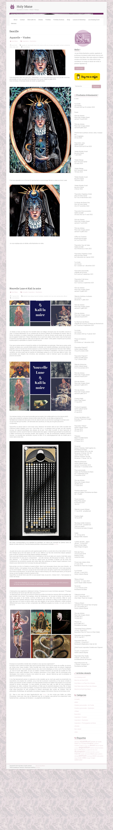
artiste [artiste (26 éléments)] (93, 801)
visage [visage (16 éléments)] (88, 817)
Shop (68, 79)
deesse (32, 355)
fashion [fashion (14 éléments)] (92, 807)
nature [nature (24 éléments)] (92, 813)
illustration (40, 355)
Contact (22, 79)
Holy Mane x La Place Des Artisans (84, 743)
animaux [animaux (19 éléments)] (77, 801)
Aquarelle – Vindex (20, 97)
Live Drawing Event (93, 79)
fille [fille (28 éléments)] (80, 809)
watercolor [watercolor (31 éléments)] (78, 819)
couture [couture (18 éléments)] (76, 805)
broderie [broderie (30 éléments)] (90, 803)
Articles (40, 79)
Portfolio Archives (59, 79)
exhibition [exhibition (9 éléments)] (76, 807)
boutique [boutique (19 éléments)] (84, 803)
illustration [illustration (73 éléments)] (79, 811)
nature (41, 104)
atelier (76, 762)
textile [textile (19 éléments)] (80, 817)
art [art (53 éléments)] (89, 801)
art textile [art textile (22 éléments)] (98, 801)
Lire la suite (79, 128)
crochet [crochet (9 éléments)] (85, 805)
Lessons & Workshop (79, 79)
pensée (58, 355)
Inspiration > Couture (80, 777)
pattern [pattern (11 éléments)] (96, 813)
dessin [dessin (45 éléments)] (92, 805)
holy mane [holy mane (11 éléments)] (95, 809)
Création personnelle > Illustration (84, 768)
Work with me (31, 79)
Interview (13, 83)
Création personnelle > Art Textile (84, 765)
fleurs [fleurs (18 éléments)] (83, 809)
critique (76, 771)
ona (48, 104)
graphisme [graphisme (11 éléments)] (89, 809)
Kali (50, 355)
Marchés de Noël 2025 (81, 740)
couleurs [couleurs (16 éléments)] (96, 803)
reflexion (65, 355)
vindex (13, 106)
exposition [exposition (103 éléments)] (84, 807)
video (11, 106)
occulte (44, 104)
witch (17, 106)
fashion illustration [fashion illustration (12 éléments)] (99, 807)
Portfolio (48, 79)
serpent (57, 104)
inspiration (46, 355)
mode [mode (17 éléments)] (82, 813)
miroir (38, 104)
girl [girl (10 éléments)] (86, 809)
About (15, 79)
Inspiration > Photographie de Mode (85, 782)
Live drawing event (80, 737)
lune (52, 355)
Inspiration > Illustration (29, 101)
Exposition (77, 774)
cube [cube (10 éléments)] (88, 805)
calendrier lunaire (27, 355)
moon (55, 355)
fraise (35, 104)
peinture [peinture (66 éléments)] (82, 815)
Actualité (25, 352)
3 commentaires (14, 357)
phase (61, 355)
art (26, 104)
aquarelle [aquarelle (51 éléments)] (84, 801)
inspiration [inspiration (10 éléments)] (97, 811)
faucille (31, 104)
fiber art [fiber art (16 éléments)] (76, 809)
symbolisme (67, 104)
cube (29, 104)
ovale (54, 104)
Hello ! (77, 109)
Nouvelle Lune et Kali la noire (25, 348)
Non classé (77, 788)
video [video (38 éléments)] (84, 817)
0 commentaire (25, 106)
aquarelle (23, 104)
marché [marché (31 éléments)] (77, 813)
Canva (44, 754)
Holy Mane (24, 6)
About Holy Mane (40, 825)
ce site (56, 604)
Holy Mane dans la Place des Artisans (85, 746)
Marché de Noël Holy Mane (82, 749)
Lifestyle (76, 785)
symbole (62, 104)
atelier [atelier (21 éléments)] (76, 803)
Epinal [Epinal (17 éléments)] (101, 805)
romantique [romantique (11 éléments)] (89, 815)
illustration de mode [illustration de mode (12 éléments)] (89, 811)
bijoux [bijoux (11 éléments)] (80, 803)
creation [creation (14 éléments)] (81, 805)
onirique (51, 104)
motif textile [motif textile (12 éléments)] (87, 813)
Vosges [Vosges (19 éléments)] (93, 817)
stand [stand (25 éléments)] (94, 815)
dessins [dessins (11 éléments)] (97, 805)
